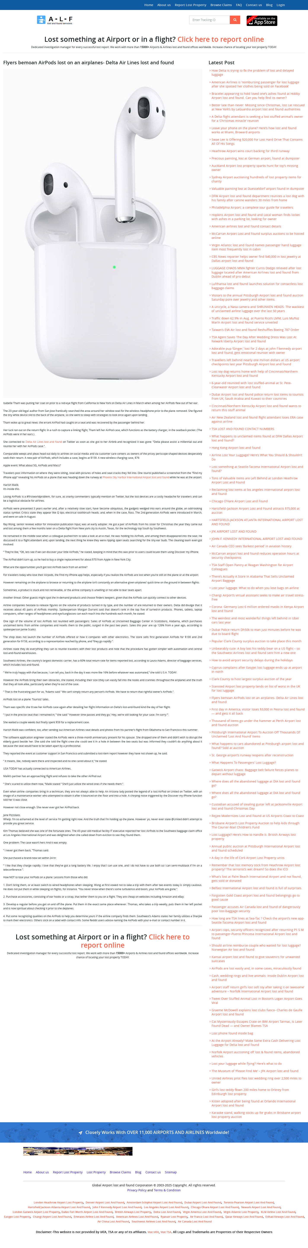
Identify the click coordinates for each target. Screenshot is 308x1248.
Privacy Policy (137, 1190)
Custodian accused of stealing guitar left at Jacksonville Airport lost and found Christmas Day (257, 806)
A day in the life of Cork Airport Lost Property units (248, 858)
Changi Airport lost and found (52, 1217)
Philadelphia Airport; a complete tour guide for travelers (252, 207)
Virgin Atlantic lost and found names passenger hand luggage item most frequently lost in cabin (256, 247)
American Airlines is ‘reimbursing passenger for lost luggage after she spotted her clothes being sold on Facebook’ (255, 84)
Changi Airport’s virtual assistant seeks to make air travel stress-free (258, 597)
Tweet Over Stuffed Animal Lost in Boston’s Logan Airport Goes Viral (257, 1001)
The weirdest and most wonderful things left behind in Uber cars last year (255, 620)
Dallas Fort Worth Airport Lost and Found (86, 1212)
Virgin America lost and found (202, 1212)
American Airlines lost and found (137, 1217)
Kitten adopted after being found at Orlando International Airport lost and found (254, 1103)
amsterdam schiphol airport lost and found (154, 1202)
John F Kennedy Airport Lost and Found (117, 1207)
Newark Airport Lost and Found (260, 1207)
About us (164, 5)
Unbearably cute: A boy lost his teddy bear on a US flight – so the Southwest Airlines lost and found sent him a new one (256, 651)
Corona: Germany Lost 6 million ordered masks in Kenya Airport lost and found (258, 609)
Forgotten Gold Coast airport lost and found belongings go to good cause (256, 898)
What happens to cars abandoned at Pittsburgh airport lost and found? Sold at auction (258, 746)
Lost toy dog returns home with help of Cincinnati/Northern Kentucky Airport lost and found (255, 374)
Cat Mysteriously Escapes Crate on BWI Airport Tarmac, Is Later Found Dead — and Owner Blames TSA (257, 1024)
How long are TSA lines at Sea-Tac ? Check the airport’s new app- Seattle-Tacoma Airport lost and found (258, 920)
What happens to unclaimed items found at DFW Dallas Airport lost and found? (257, 438)
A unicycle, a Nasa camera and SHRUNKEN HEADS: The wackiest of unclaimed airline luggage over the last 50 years (258, 309)
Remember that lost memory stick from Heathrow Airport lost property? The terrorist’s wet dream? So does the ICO (256, 867)
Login (281, 5)
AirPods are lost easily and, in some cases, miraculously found (256, 968)
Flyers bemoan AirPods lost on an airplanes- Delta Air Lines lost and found (257, 700)
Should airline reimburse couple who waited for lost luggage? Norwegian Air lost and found (256, 948)
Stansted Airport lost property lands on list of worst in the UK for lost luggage (256, 688)
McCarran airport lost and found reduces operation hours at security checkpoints (255, 556)
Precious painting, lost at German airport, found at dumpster (256, 158)
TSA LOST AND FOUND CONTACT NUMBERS (243, 429)
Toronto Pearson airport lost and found (249, 1202)
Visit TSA (166, 1232)
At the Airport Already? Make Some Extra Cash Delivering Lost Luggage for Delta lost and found (256, 1043)
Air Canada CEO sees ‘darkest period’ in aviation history (251, 546)
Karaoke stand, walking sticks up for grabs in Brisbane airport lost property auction (256, 1115)
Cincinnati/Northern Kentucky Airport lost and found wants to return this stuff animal (256, 408)
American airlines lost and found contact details (246, 226)
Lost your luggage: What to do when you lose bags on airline (255, 588)
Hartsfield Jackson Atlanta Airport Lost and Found (59, 1207)
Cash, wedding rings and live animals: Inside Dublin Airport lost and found (258, 978)
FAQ (239, 5)
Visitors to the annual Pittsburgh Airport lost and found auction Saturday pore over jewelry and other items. (257, 297)
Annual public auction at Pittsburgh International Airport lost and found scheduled (256, 848)
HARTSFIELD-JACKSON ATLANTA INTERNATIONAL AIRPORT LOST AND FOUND (257, 522)
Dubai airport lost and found (202, 1202)
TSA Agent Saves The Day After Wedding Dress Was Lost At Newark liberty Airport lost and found (254, 339)
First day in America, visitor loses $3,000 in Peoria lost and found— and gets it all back (258, 711)
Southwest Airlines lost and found (153, 1221)
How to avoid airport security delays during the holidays (252, 660)
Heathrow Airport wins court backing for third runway (250, 151)
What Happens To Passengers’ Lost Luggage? (244, 763)
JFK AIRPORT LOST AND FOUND (234, 531)
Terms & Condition (167, 1190)
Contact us (254, 5)
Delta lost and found (166, 1212)
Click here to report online (220, 39)
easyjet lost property (17, 1217)
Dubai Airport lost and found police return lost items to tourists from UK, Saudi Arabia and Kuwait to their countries (257, 397)
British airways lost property (133, 1212)
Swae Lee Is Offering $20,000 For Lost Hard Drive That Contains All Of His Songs (257, 142)
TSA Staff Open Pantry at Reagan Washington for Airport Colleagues (252, 567)
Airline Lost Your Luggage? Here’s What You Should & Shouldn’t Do (257, 457)
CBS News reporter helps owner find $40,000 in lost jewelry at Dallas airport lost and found (256, 259)
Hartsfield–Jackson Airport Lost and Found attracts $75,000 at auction (256, 511)
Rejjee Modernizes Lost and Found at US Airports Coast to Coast (258, 816)
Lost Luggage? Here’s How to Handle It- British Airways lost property (254, 837)
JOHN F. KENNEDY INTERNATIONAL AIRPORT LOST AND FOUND (257, 539)
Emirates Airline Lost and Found (93, 1217)
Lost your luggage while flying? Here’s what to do (247, 1064)
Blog (269, 5)
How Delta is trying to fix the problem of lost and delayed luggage (253, 73)
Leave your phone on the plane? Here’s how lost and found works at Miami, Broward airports (254, 130)
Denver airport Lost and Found (105, 1202)
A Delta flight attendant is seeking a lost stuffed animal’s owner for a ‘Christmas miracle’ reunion (257, 119)
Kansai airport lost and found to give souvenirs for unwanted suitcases (256, 959)
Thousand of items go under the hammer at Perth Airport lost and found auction (256, 723)
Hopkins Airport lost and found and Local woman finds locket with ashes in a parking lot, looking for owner (256, 217)
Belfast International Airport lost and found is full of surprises (256, 888)
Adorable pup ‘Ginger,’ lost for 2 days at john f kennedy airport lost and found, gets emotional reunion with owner (257, 351)
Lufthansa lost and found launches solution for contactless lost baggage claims (257, 286)
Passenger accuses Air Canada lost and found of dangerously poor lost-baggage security (256, 909)
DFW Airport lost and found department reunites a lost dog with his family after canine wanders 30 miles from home (258, 198)
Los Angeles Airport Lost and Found (166, 1207)
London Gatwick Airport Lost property (36, 1212)
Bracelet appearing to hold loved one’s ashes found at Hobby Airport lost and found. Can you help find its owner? (256, 96)
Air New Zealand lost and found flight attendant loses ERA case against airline (257, 419)
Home (148, 5)
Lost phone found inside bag (232, 1033)
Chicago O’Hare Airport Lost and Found (240, 501)
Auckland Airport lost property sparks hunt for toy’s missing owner (255, 168)
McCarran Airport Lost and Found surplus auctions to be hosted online (258, 236)
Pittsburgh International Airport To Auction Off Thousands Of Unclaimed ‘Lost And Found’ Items (256, 734)
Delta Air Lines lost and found (44, 441)
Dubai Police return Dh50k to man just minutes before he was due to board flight (256, 632)
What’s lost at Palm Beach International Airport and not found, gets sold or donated (257, 879)
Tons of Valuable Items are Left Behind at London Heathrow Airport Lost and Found (255, 480)
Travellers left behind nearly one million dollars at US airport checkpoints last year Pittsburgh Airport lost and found (256, 362)
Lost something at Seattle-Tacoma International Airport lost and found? (257, 469)
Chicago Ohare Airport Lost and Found (215, 1207)
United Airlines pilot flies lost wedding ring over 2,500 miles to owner (256, 1080)
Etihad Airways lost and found (284, 1217)
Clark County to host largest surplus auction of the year (252, 679)
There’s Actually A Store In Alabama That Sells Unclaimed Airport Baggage (253, 579)
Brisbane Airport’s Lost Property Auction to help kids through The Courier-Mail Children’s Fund (256, 825)
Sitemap (171, 1172)
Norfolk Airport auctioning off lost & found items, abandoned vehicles (256, 1054)
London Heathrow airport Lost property (58, 1202)
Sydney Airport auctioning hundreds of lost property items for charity (256, 179)
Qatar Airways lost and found (244, 1217)
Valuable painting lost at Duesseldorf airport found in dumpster (258, 189)
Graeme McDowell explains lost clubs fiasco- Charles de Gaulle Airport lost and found (257, 1012)
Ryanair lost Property (174, 1217)
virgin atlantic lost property (240, 1212)
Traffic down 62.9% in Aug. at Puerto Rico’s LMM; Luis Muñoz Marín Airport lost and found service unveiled (255, 320)
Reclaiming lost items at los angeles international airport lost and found (256, 492)
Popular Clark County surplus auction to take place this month (257, 641)
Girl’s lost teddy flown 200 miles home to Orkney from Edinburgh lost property (250, 1092)
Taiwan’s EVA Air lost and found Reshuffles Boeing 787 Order (255, 330)
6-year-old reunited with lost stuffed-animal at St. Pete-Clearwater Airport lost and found (252, 385)
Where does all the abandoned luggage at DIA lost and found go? (256, 783)
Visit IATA (153, 1232)
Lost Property (96, 1172)
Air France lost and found (206, 1217)
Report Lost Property (190, 5)
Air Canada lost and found (195, 1221)
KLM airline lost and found (278, 1212)
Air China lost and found (113, 1221)
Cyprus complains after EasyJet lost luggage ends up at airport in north (257, 670)
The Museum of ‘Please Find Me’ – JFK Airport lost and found (255, 1071)
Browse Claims (221, 5)
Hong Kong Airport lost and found (236, 448)
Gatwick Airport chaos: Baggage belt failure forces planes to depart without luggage (255, 772)
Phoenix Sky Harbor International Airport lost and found (136, 477)
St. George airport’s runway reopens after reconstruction (253, 755)
